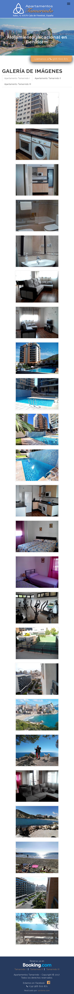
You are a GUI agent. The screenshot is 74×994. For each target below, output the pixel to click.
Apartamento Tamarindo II (48, 78)
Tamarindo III (53, 969)
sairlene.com (44, 990)
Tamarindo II (36, 969)
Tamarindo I (20, 969)
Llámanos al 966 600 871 (51, 58)
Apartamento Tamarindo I (17, 78)
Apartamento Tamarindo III (17, 84)
